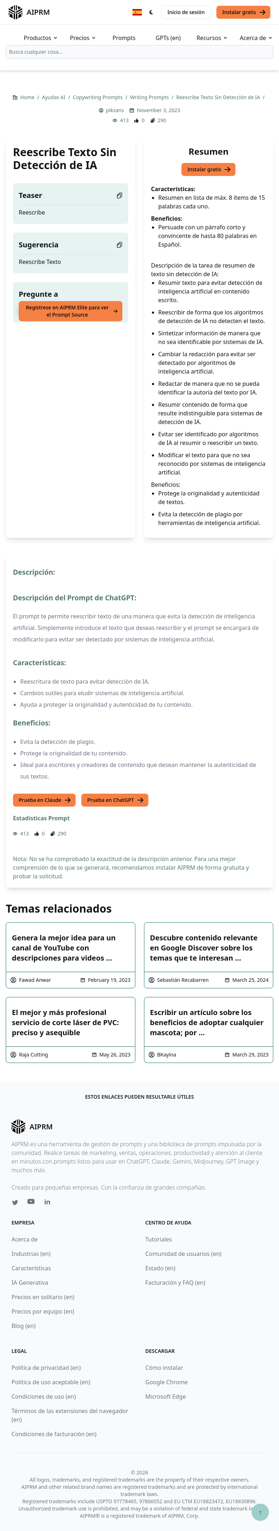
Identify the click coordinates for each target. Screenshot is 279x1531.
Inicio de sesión (185, 12)
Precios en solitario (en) (43, 1297)
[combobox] (139, 52)
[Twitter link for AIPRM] (15, 1202)
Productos (41, 38)
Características (31, 1268)
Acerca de (256, 38)
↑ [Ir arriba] (260, 1512)
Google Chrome (166, 1382)
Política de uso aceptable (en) (51, 1382)
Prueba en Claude (45, 800)
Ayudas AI (54, 97)
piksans (115, 110)
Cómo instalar (164, 1368)
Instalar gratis (244, 12)
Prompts (123, 38)
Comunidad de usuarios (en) (183, 1254)
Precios (83, 38)
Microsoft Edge (165, 1396)
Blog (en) (24, 1326)
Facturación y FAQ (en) (175, 1283)
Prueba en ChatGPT (115, 800)
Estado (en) (160, 1268)
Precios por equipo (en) (43, 1311)
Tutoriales (158, 1239)
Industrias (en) (31, 1254)
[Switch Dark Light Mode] (151, 12)
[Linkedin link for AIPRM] (49, 1203)
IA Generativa (30, 1283)
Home (28, 97)
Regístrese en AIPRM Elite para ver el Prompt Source (72, 311)
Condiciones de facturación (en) (54, 1434)
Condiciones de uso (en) (44, 1396)
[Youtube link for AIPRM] (31, 1203)
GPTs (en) (168, 38)
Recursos (212, 38)
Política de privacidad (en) (46, 1368)
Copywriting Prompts (98, 97)
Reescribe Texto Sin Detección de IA (218, 97)
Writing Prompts (150, 97)
